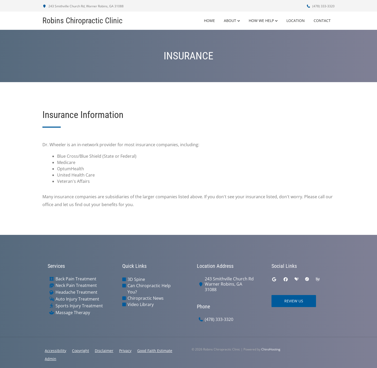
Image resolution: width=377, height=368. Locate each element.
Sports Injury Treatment (79, 306)
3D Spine (136, 279)
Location (295, 20)
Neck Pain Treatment (76, 285)
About (230, 20)
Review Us (293, 300)
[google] (274, 279)
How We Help (261, 20)
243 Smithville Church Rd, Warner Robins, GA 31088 (83, 6)
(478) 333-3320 (320, 6)
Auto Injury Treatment (77, 299)
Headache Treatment (76, 292)
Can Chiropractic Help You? (149, 289)
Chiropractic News (145, 298)
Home (209, 20)
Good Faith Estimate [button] (154, 350)
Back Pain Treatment (76, 279)
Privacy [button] (125, 350)
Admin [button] (50, 358)
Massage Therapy (73, 312)
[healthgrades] (297, 279)
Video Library (140, 304)
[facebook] (285, 279)
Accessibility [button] (55, 350)
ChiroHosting (270, 349)
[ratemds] (307, 279)
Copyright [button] (80, 350)
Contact (322, 20)
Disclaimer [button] (104, 350)
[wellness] (317, 279)
